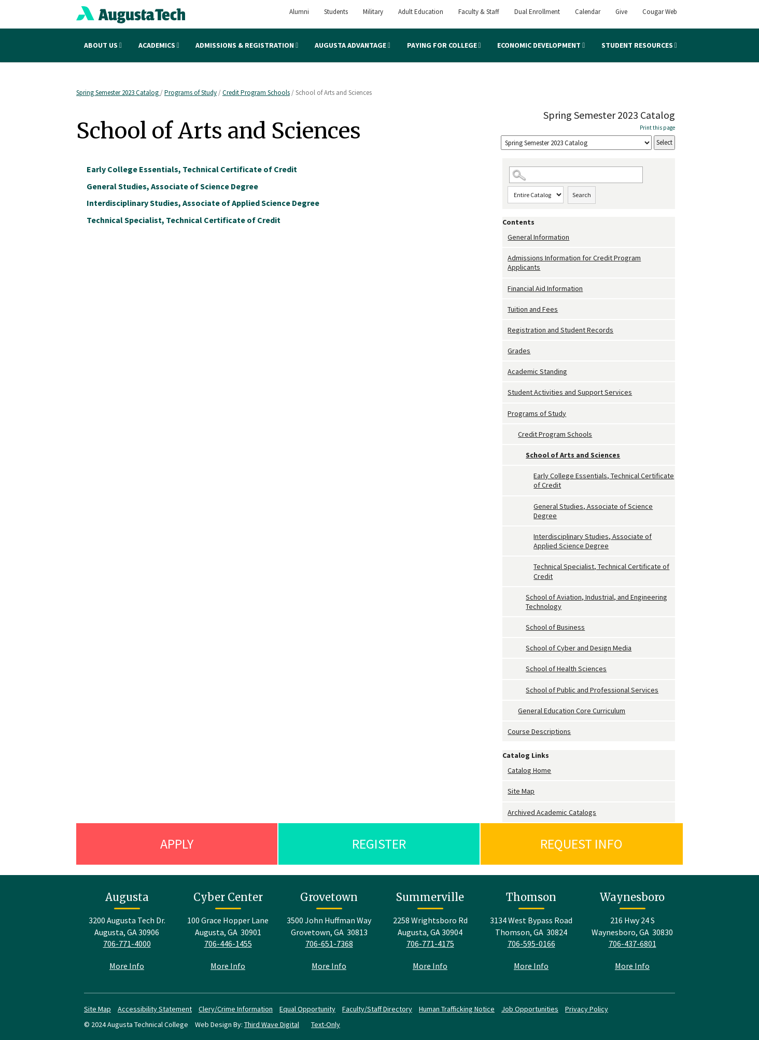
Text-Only (325, 1024)
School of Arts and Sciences (573, 455)
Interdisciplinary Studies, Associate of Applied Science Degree (592, 541)
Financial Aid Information (545, 288)
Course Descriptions (539, 731)
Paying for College (444, 45)
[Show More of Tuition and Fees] (505, 309)
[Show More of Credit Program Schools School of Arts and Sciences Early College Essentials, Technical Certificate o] (512, 434)
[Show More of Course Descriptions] (505, 731)
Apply (176, 843)
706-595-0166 (531, 943)
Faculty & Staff (478, 11)
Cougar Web (659, 11)
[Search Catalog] (576, 175)
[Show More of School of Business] (520, 627)
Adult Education (420, 11)
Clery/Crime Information (236, 1009)
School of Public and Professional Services (592, 690)
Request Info (581, 843)
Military (373, 11)
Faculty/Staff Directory (377, 1009)
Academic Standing (537, 371)
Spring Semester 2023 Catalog (118, 92)
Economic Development (541, 45)
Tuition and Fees (533, 309)
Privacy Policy (586, 1009)
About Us (103, 45)
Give (621, 11)
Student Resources (639, 45)
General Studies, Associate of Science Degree (593, 511)
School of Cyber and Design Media (578, 648)
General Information (538, 237)
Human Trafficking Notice (457, 1009)
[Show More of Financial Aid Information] (505, 288)
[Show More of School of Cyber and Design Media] (520, 648)
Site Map (521, 791)
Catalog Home (529, 770)
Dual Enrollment (537, 11)
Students (336, 11)
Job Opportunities (529, 1009)
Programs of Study (190, 92)
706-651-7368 (329, 943)
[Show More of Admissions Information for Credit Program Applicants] (505, 258)
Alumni (299, 11)
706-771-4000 (127, 943)
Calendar (587, 11)
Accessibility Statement (155, 1009)
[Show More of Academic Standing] (505, 371)
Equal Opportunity (307, 1009)
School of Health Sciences (566, 668)
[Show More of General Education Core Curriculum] (512, 711)
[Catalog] (576, 142)
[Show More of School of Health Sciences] (520, 669)
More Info (126, 966)
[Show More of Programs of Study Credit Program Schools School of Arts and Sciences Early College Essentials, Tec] (505, 413)
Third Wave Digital (271, 1024)
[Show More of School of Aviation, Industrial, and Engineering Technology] (520, 597)
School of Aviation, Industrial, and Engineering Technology (596, 601)
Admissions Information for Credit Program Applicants (574, 262)
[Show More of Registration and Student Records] (505, 330)
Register (379, 843)
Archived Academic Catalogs (552, 812)
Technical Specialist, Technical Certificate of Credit (601, 571)
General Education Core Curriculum (571, 710)
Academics (158, 45)
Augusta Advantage (352, 45)
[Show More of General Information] (505, 237)
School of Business (555, 627)
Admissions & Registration (246, 45)
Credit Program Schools (256, 92)
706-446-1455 (228, 943)
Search (581, 195)
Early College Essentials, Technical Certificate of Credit (603, 480)
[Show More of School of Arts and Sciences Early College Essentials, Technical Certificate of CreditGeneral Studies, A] (520, 455)
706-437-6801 (632, 943)
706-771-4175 (430, 943)
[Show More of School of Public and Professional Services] (520, 690)
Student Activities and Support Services (570, 392)
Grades (519, 350)
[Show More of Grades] (505, 351)
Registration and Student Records (560, 330)
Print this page (657, 127)
